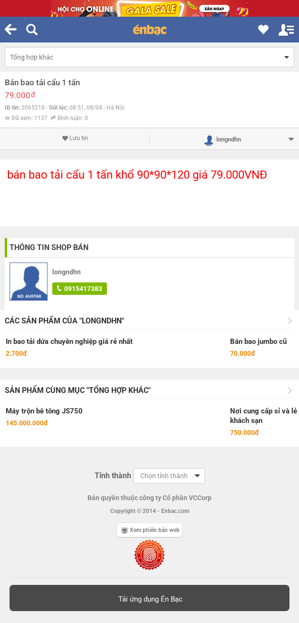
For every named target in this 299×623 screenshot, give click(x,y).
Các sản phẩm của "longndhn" (64, 320)
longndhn (66, 272)
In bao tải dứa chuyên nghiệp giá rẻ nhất (69, 341)
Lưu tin (75, 138)
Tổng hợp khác (31, 57)
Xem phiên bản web (151, 530)
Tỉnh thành (113, 475)
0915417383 (79, 288)
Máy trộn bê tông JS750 (44, 411)
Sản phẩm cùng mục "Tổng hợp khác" (78, 390)
